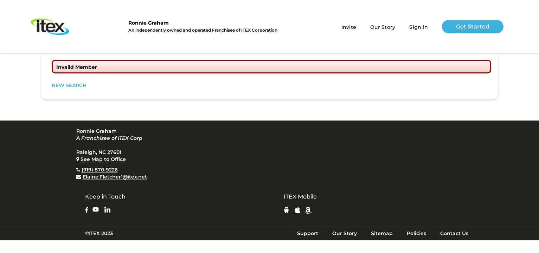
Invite (349, 27)
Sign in (418, 27)
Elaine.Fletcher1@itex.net (115, 177)
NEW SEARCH (69, 85)
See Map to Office (103, 159)
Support (307, 233)
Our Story (382, 27)
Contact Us (454, 233)
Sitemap (382, 233)
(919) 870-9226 (100, 170)
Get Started (472, 26)
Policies (416, 233)
